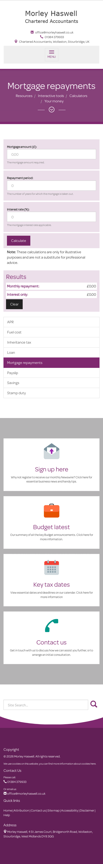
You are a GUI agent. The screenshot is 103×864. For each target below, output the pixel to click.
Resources (24, 95)
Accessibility (69, 810)
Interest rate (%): (18, 209)
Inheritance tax (19, 342)
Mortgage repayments (24, 362)
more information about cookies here (74, 764)
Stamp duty (16, 392)
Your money (54, 101)
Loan (11, 352)
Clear (14, 304)
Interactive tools (51, 95)
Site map (53, 810)
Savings (13, 382)
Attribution (21, 810)
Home (7, 810)
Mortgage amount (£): (22, 146)
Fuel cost (14, 332)
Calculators (78, 95)
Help (6, 815)
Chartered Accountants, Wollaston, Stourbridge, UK (52, 41)
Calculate (18, 240)
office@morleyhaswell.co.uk (52, 32)
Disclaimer (87, 810)
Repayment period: (20, 178)
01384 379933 (52, 37)
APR (10, 321)
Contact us (38, 810)
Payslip (12, 372)
